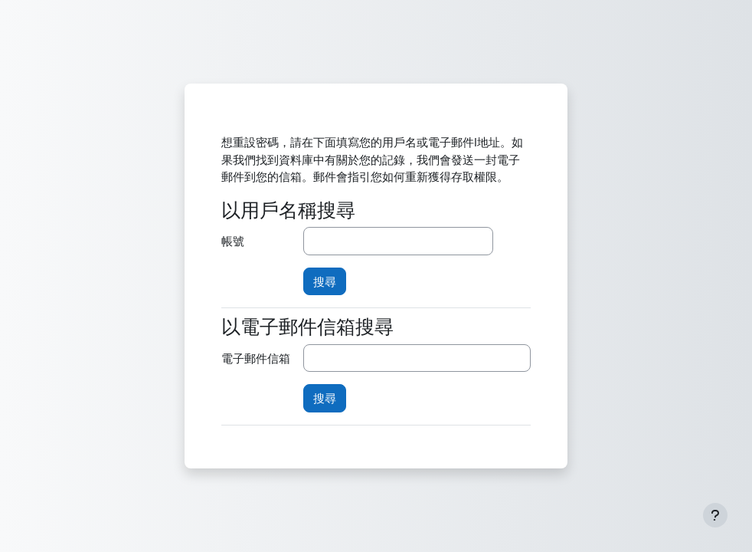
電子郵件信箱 (255, 358)
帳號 (232, 240)
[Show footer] (715, 515)
